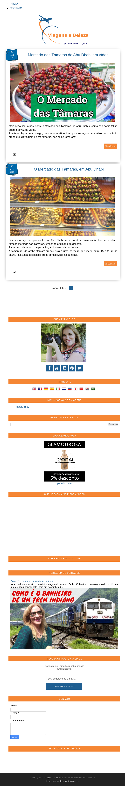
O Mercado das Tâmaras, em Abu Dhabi (69, 169)
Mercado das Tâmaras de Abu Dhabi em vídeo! (69, 55)
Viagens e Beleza (54, 778)
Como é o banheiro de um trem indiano (31, 581)
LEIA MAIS (110, 146)
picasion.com (64, 483)
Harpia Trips (22, 406)
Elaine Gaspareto (69, 781)
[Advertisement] (34, 528)
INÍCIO (14, 3)
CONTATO (16, 8)
